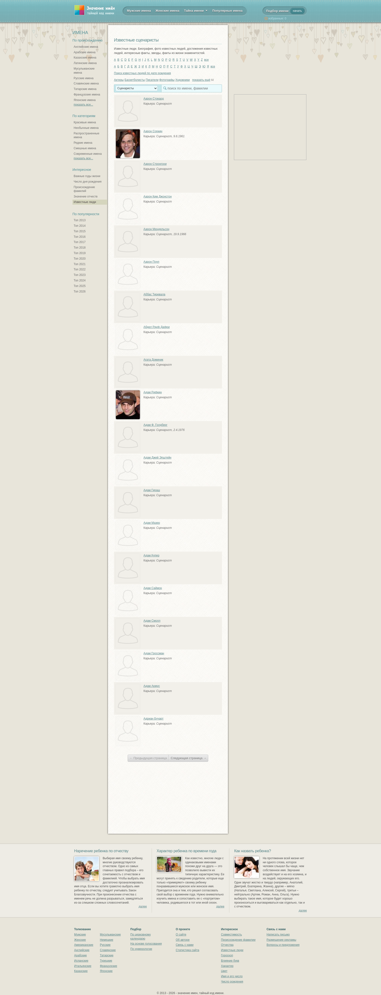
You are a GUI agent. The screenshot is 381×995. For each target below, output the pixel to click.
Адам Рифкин (152, 392)
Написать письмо (278, 934)
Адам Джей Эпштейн (157, 457)
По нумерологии (141, 949)
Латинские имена (85, 63)
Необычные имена (86, 128)
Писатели (152, 80)
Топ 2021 (80, 264)
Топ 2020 (80, 258)
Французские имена (87, 94)
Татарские (106, 955)
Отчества (227, 945)
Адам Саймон (152, 588)
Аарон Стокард (153, 98)
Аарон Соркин (152, 131)
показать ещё (201, 80)
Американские (83, 945)
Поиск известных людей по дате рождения (142, 73)
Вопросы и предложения (283, 945)
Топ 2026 (80, 291)
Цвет (224, 971)
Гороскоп (227, 955)
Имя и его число (232, 976)
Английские (81, 950)
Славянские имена (86, 83)
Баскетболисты (135, 80)
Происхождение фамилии (238, 939)
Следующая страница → (188, 758)
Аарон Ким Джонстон (157, 196)
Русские (105, 945)
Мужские (80, 934)
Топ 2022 (80, 269)
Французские (108, 966)
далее (143, 906)
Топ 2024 (80, 280)
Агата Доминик (153, 359)
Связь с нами (184, 945)
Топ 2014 (80, 225)
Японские (106, 971)
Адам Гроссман (153, 653)
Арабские (80, 955)
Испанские (81, 960)
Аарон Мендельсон (156, 229)
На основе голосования (146, 943)
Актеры (119, 80)
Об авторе (183, 939)
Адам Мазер (151, 522)
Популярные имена (227, 10)
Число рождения (232, 981)
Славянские (108, 950)
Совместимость (231, 934)
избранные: (277, 18)
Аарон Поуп (151, 261)
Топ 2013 (80, 220)
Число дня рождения (87, 181)
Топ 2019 (80, 253)
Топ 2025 (80, 286)
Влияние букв (230, 960)
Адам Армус (151, 686)
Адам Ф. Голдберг (155, 425)
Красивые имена (85, 122)
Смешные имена (85, 148)
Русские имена (84, 78)
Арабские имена (84, 52)
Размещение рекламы (281, 939)
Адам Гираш (151, 490)
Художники (182, 80)
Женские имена (167, 10)
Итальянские (82, 966)
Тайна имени (196, 10)
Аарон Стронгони (155, 164)
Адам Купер (151, 555)
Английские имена (86, 46)
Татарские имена (85, 89)
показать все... (83, 104)
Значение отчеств (85, 196)
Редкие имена (83, 142)
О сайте (181, 934)
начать (297, 10)
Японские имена (84, 100)
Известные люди (85, 202)
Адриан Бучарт (153, 718)
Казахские (81, 971)
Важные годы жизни (87, 176)
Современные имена (88, 153)
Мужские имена (139, 10)
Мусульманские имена (84, 70)
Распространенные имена (86, 135)
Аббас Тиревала (154, 294)
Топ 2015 (80, 231)
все (206, 59)
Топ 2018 (80, 247)
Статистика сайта (187, 950)
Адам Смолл (152, 620)
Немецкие (106, 939)
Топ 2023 (80, 275)
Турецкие (106, 960)
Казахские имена (85, 57)
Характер (227, 966)
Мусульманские (110, 934)
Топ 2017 (80, 242)
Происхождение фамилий (84, 189)
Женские (80, 939)
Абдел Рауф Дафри (156, 327)
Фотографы (167, 80)
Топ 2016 (80, 236)
